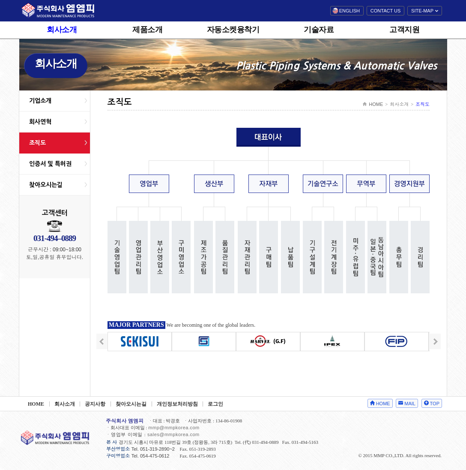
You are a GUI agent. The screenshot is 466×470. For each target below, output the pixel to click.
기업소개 (40, 101)
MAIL (409, 403)
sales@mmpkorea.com (173, 434)
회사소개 (62, 29)
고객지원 (404, 29)
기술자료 (319, 29)
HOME (376, 104)
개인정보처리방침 (177, 404)
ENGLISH (349, 10)
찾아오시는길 (46, 185)
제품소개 (147, 29)
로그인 (215, 404)
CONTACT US (385, 10)
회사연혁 (40, 122)
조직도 (37, 143)
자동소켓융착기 (233, 29)
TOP (434, 403)
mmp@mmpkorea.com (173, 427)
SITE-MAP (422, 10)
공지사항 (95, 404)
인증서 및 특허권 (50, 164)
